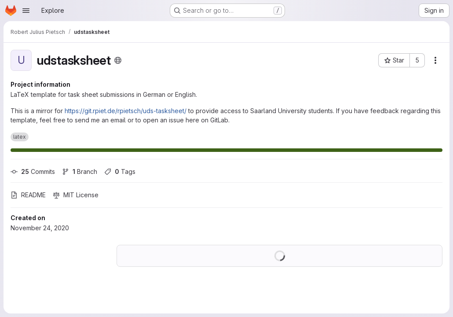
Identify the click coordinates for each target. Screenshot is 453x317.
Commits (33, 171)
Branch (79, 171)
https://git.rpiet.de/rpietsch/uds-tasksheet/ (125, 110)
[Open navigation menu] (26, 11)
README (28, 195)
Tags (119, 171)
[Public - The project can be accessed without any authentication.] (117, 60)
